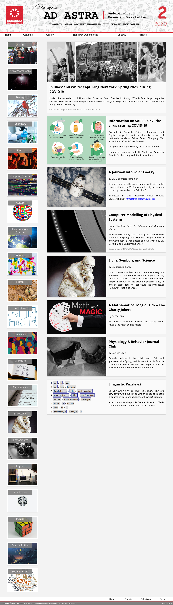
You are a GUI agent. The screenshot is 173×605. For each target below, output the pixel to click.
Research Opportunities (85, 34)
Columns (28, 34)
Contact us (164, 599)
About (111, 599)
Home (8, 34)
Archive (143, 34)
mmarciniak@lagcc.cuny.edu (141, 198)
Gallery (50, 34)
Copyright (129, 599)
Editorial (122, 34)
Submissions (146, 599)
